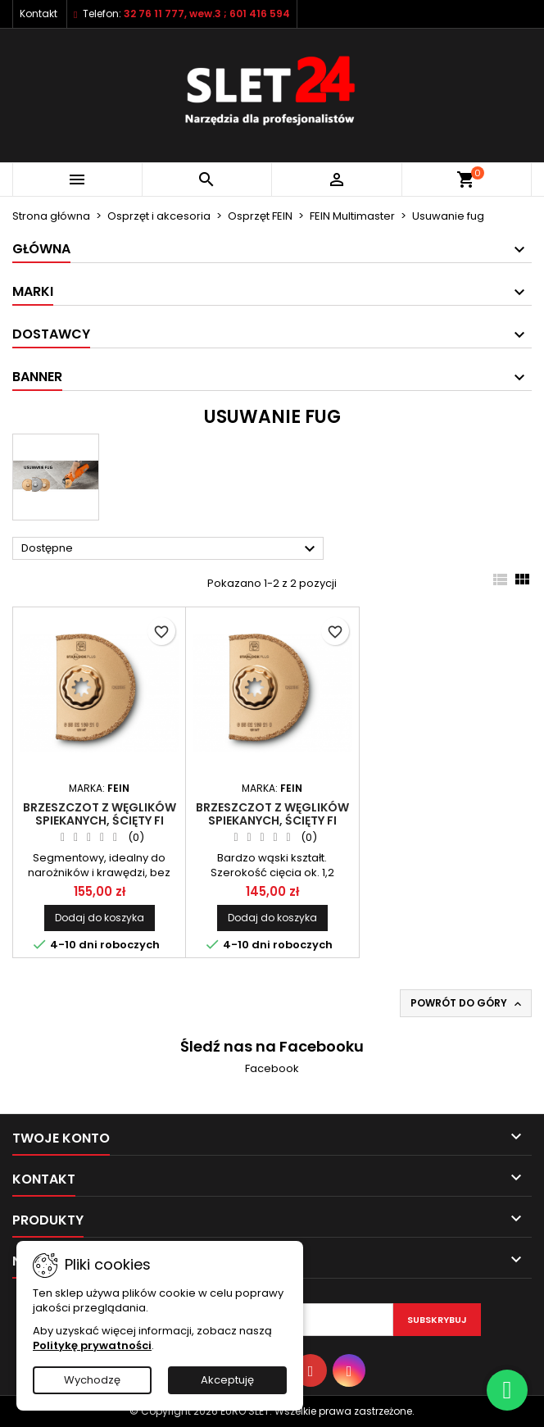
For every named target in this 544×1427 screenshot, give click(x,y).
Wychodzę (92, 1380)
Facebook (272, 1068)
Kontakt (38, 13)
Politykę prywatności (92, 1345)
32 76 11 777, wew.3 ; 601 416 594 (207, 13)
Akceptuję (227, 1380)
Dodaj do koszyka (99, 918)
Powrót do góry (467, 1003)
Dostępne (170, 549)
